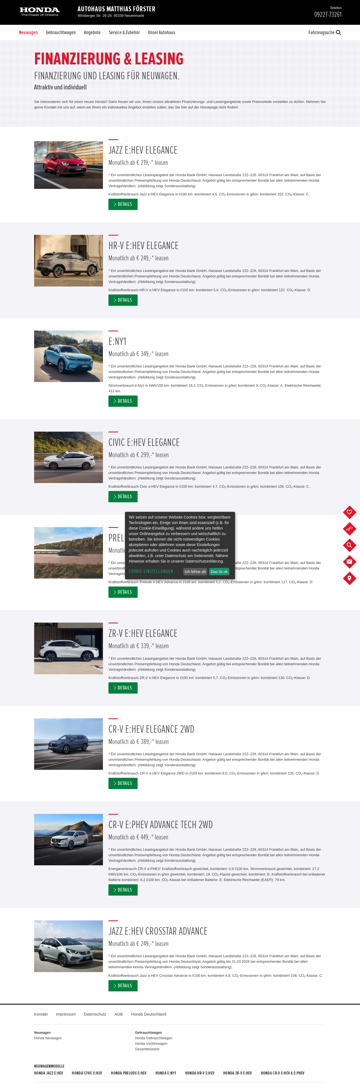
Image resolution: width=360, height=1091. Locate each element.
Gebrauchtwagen (61, 32)
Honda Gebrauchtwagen (154, 1038)
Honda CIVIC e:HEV (87, 1073)
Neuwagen (28, 32)
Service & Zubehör (124, 32)
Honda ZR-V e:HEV (237, 1073)
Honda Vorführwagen (151, 1044)
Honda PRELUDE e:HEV (128, 1073)
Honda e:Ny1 (166, 1073)
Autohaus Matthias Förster (117, 9)
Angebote (92, 32)
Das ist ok (219, 571)
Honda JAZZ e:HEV (48, 1073)
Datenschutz (95, 1014)
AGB (118, 1014)
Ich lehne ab (195, 571)
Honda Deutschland (149, 1014)
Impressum (66, 1014)
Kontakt (41, 1014)
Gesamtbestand (147, 1049)
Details (125, 204)
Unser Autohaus (161, 32)
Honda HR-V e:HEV (199, 1073)
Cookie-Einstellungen (151, 571)
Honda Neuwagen (48, 1038)
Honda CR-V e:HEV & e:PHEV (283, 1073)
